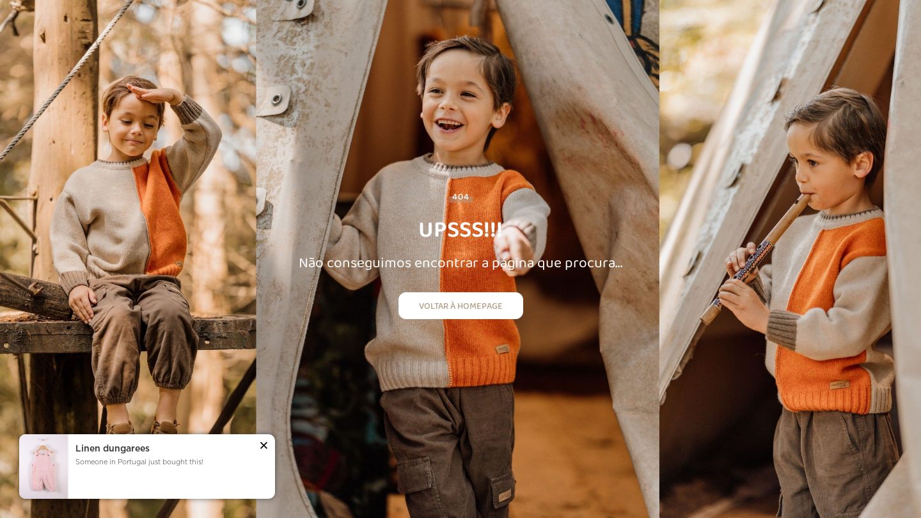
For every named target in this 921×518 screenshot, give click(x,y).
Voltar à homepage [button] (461, 305)
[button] (263, 447)
